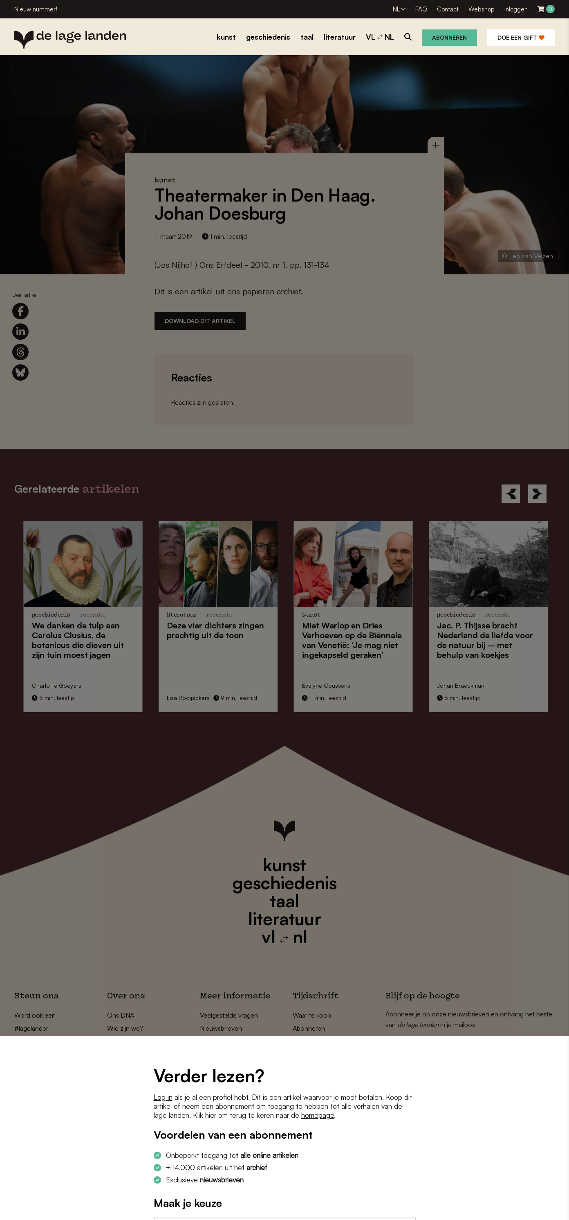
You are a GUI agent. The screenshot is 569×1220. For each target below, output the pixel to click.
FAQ (421, 9)
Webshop (481, 9)
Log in (163, 1097)
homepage (317, 1115)
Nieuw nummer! (35, 9)
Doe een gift (520, 37)
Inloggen (516, 9)
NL (396, 9)
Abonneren (449, 37)
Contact (448, 9)
